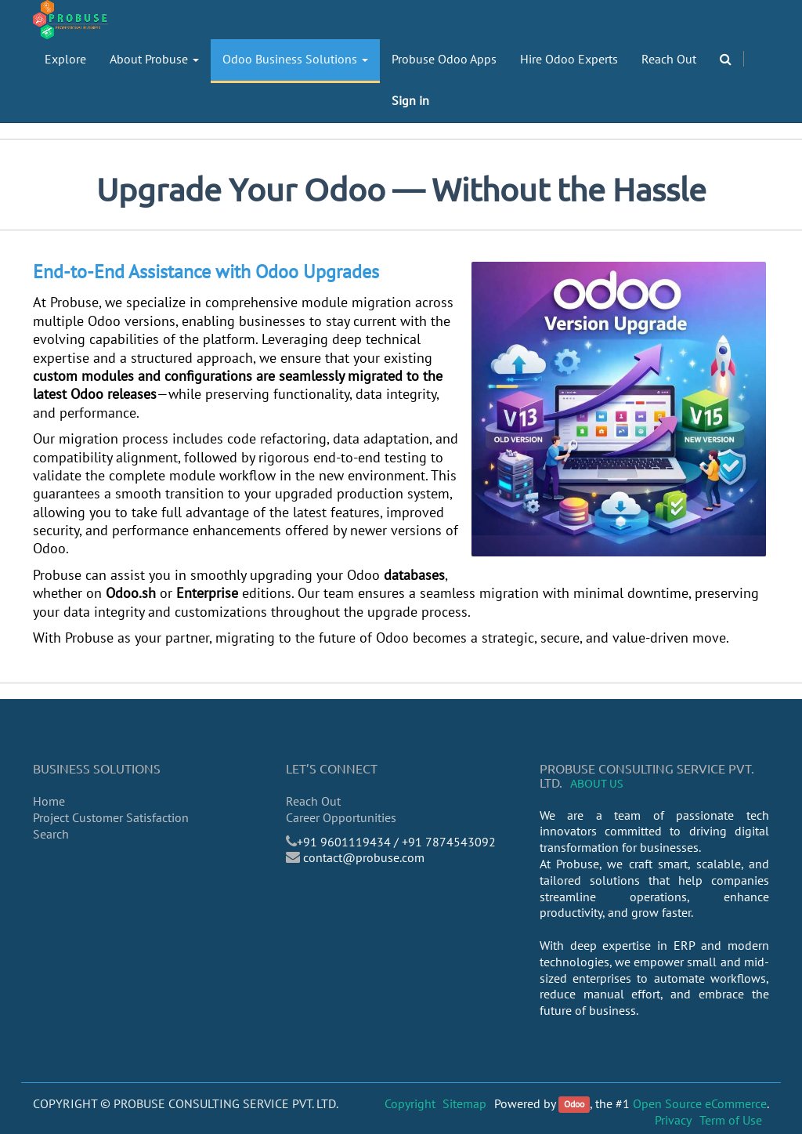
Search (51, 834)
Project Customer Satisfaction (111, 817)
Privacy (673, 1120)
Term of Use (730, 1120)
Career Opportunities (341, 817)
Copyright (410, 1103)
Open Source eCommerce (700, 1103)
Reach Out (313, 801)
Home (49, 801)
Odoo (574, 1104)
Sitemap (464, 1103)
